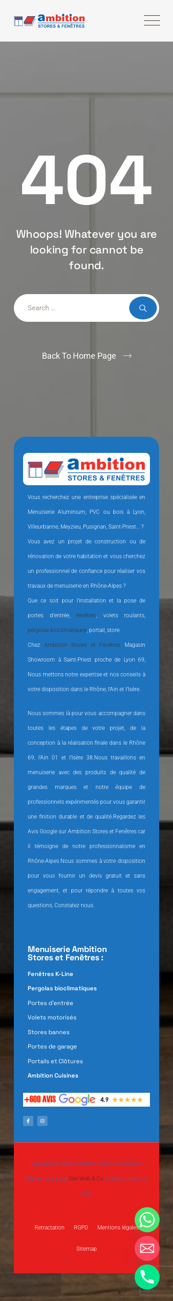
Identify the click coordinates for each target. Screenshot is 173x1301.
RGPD (81, 1227)
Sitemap (87, 1249)
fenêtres (86, 615)
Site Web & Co (86, 1178)
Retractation (50, 1227)
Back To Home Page (79, 356)
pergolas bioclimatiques (57, 630)
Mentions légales (118, 1227)
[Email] (147, 1248)
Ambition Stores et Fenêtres (82, 645)
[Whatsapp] (147, 1219)
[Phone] (147, 1277)
